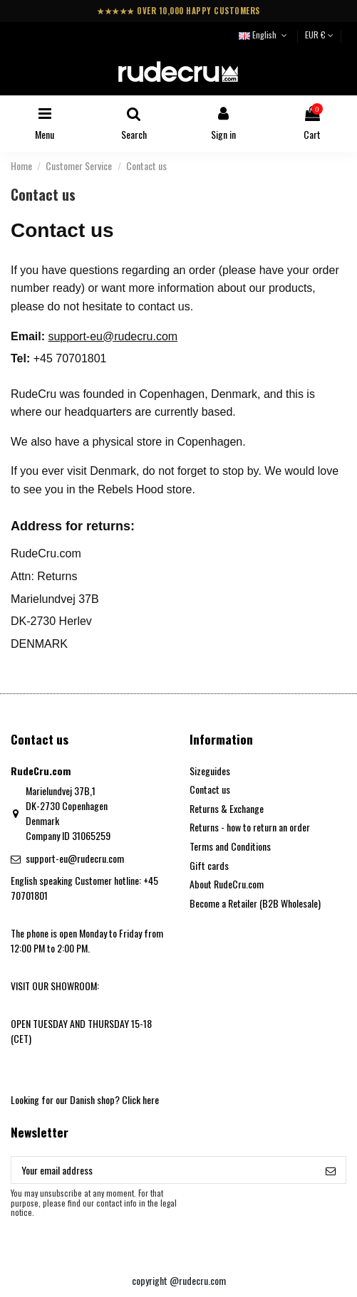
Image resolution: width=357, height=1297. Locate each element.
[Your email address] (163, 1170)
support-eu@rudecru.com (112, 336)
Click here (140, 1099)
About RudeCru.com (227, 883)
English (264, 34)
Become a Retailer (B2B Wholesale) (255, 903)
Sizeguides (210, 770)
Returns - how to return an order (250, 826)
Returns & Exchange (227, 808)
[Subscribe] (331, 1170)
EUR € (319, 34)
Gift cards (209, 865)
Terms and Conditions (230, 846)
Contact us (210, 789)
